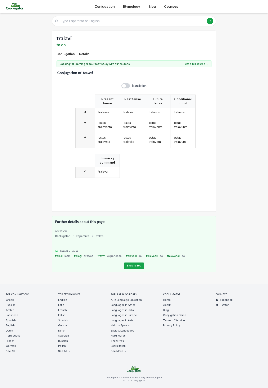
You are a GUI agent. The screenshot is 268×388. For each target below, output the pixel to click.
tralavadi (134, 255)
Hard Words (118, 335)
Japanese (12, 315)
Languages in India (122, 310)
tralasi (62, 255)
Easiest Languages (122, 330)
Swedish (63, 335)
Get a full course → (196, 63)
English (10, 325)
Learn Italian (118, 345)
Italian (61, 315)
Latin (61, 304)
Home (167, 299)
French (10, 340)
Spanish (11, 320)
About (167, 304)
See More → (118, 351)
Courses (171, 6)
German (11, 345)
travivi (110, 255)
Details (84, 54)
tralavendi (176, 255)
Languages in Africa (123, 304)
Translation (139, 85)
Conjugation (105, 6)
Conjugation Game (174, 315)
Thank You (117, 340)
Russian (10, 304)
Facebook (224, 299)
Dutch (9, 330)
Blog (152, 6)
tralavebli (154, 255)
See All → (12, 351)
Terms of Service (174, 320)
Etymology (131, 6)
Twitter (222, 304)
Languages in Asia (122, 320)
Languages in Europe (124, 315)
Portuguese (13, 335)
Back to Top (134, 265)
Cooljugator (62, 236)
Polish (62, 345)
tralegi (84, 255)
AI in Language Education (126, 299)
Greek (10, 299)
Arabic (10, 310)
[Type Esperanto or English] (134, 21)
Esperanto (82, 236)
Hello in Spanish (120, 325)
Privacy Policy (171, 325)
